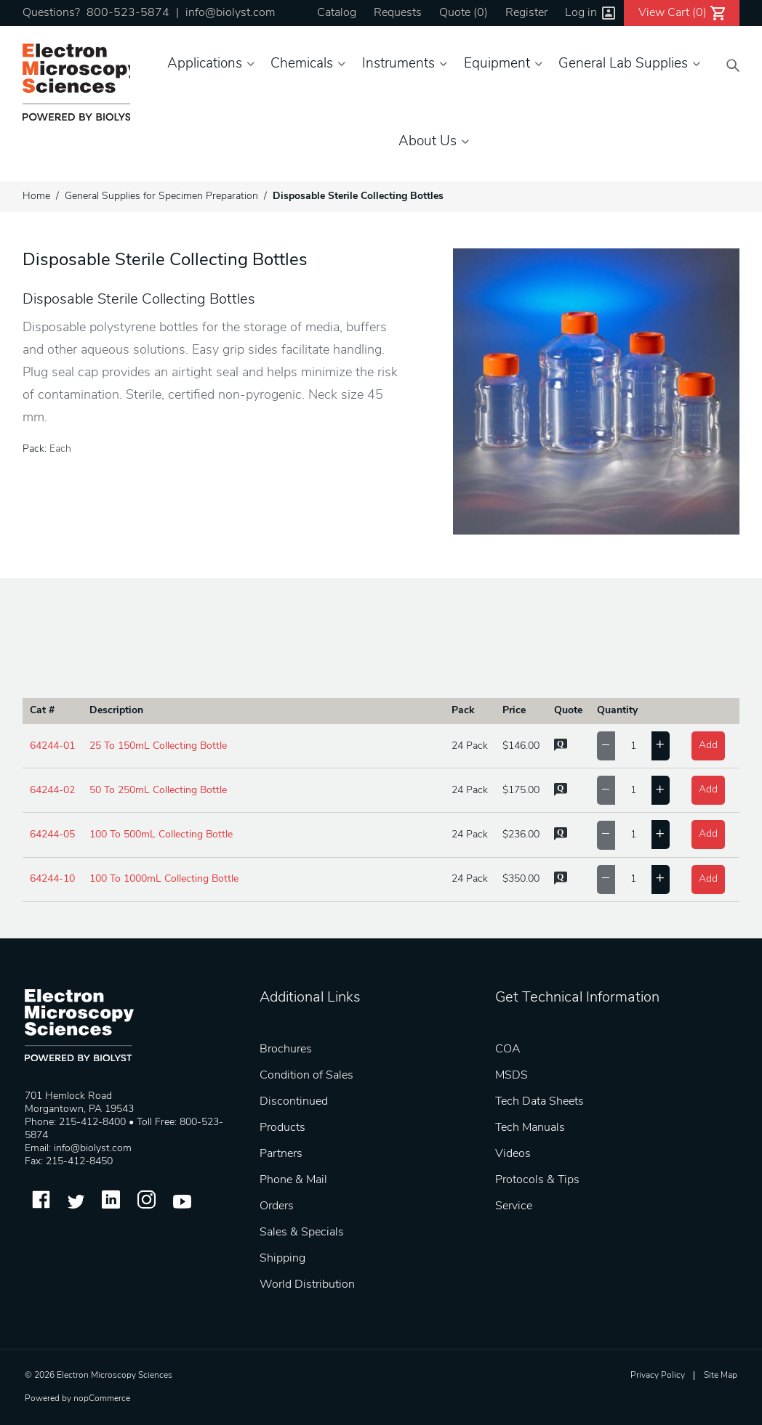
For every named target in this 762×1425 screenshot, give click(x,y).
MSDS (511, 1075)
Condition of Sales (306, 1075)
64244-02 (52, 790)
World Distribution (307, 1285)
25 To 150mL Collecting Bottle (158, 746)
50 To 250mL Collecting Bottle (158, 790)
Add (708, 745)
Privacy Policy (657, 1375)
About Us (427, 142)
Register (526, 13)
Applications (204, 64)
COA (508, 1049)
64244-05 (52, 834)
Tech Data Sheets (539, 1102)
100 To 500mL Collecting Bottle (161, 834)
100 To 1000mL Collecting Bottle (163, 879)
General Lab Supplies (623, 64)
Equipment (497, 64)
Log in (581, 13)
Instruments (398, 64)
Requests (398, 13)
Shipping (282, 1258)
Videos (513, 1154)
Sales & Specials (302, 1232)
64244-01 (52, 746)
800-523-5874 (128, 13)
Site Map (720, 1375)
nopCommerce (101, 1398)
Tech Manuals (530, 1128)
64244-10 (52, 879)
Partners (281, 1154)
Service (513, 1206)
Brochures (286, 1049)
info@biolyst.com (230, 13)
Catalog (336, 13)
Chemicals (301, 64)
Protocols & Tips (537, 1180)
